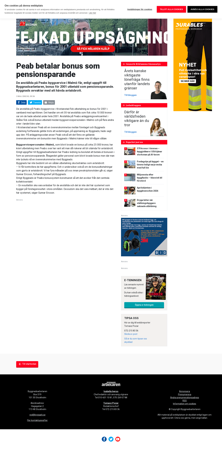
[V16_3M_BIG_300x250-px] (144, 236)
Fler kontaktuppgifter (37, 420)
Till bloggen (130, 95)
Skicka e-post (130, 334)
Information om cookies (184, 403)
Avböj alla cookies (202, 9)
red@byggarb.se (37, 415)
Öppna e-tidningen (144, 305)
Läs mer (92, 13)
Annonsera (184, 391)
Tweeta (35, 102)
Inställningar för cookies (139, 9)
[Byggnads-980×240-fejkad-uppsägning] (91, 36)
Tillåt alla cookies (171, 9)
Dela (21, 102)
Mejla (49, 103)
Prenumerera (184, 394)
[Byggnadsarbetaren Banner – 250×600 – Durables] (192, 64)
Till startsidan (27, 364)
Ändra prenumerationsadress (184, 397)
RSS (185, 400)
